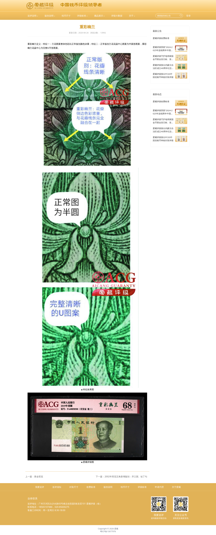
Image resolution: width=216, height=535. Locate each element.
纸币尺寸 (125, 486)
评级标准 (142, 486)
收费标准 (91, 486)
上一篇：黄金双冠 (34, 476)
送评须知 (56, 486)
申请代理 (159, 486)
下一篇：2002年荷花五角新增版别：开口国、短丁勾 (121, 476)
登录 (188, 15)
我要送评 (39, 486)
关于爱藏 (176, 486)
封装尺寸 (73, 486)
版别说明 (108, 486)
